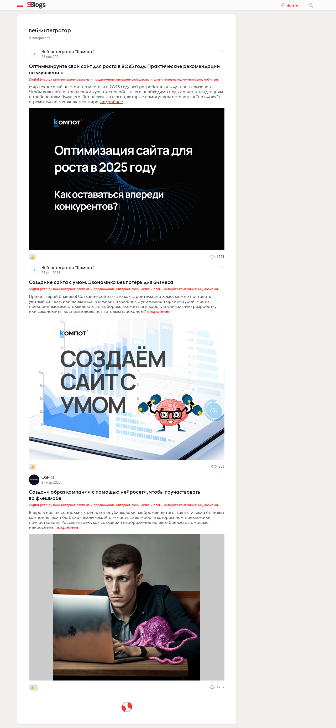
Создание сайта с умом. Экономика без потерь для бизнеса (101, 282)
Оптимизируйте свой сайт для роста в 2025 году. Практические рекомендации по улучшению (124, 69)
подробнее (111, 101)
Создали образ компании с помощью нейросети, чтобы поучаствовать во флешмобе (114, 495)
